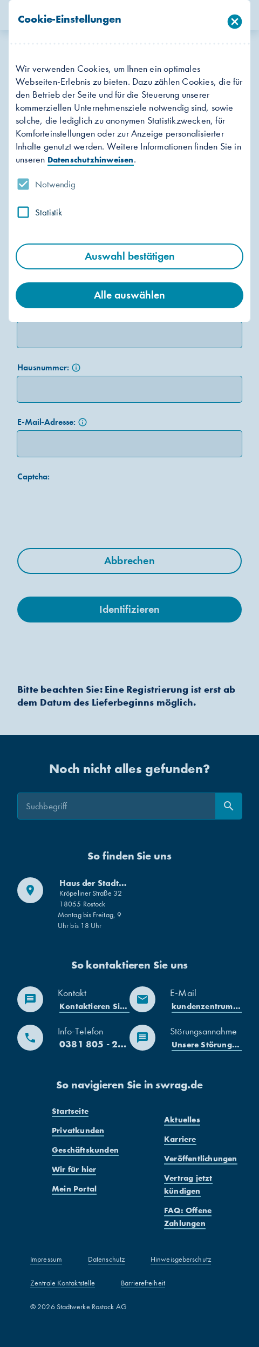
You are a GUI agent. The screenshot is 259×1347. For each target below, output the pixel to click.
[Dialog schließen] (234, 22)
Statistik (48, 212)
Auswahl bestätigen (130, 256)
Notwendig (55, 184)
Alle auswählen (129, 295)
